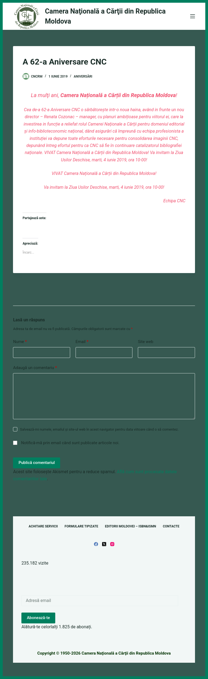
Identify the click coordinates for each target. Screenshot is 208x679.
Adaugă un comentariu (35, 367)
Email (82, 341)
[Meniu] (192, 16)
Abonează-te (38, 617)
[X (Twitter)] (104, 544)
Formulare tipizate (81, 526)
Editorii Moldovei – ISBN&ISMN (130, 526)
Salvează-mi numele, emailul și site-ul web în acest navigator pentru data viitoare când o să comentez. (99, 429)
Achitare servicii (43, 526)
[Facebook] (96, 544)
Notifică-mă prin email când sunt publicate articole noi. (70, 442)
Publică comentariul (36, 462)
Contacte (171, 526)
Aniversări (83, 76)
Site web (145, 341)
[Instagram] (112, 544)
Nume (20, 341)
